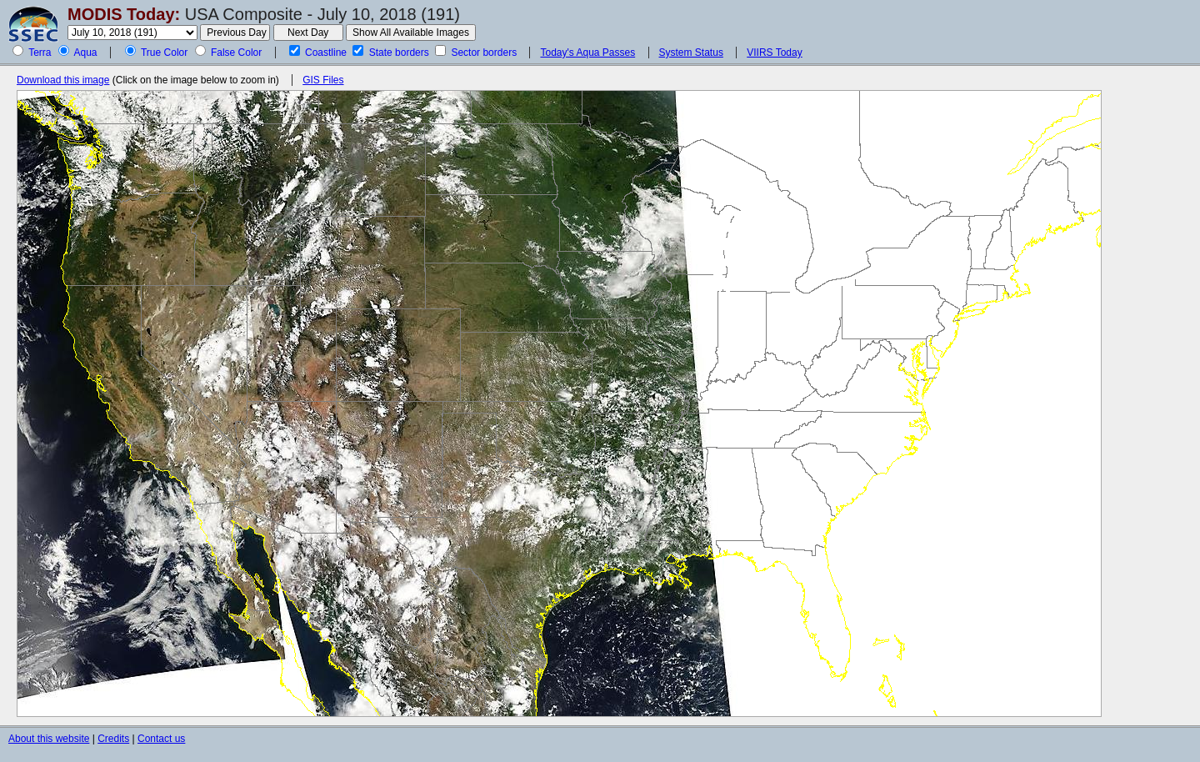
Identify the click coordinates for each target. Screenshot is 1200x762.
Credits (113, 738)
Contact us (161, 738)
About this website (48, 738)
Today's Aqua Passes (587, 52)
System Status (691, 52)
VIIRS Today (774, 52)
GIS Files (322, 80)
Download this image (63, 80)
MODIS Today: (124, 14)
